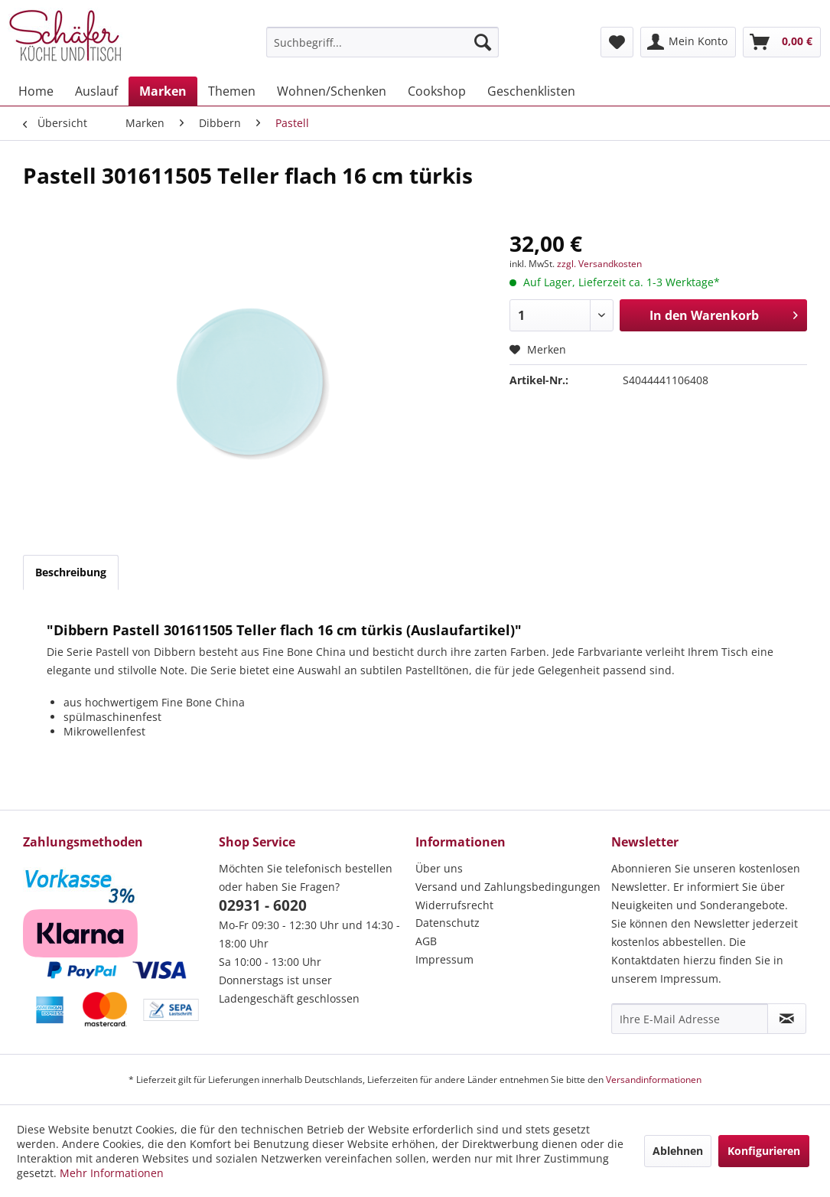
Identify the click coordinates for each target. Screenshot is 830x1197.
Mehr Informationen (112, 1173)
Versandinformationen (653, 1079)
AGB (426, 941)
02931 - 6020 (263, 905)
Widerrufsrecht (454, 905)
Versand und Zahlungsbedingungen (508, 886)
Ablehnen (678, 1150)
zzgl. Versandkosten (599, 263)
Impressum (444, 959)
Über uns (439, 868)
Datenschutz (447, 922)
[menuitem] (382, 42)
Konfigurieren (763, 1150)
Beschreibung (70, 572)
